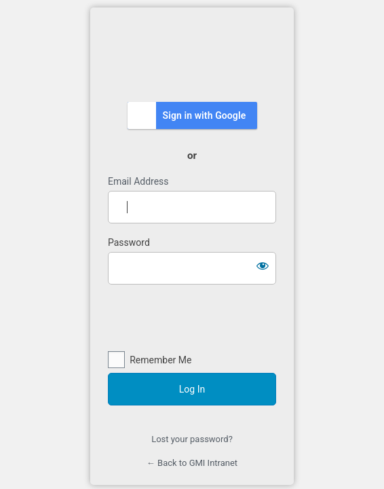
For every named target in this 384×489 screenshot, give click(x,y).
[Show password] (262, 265)
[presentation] (192, 318)
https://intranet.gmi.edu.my (192, 53)
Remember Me (160, 360)
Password (129, 242)
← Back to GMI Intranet (192, 463)
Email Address (138, 181)
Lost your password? (192, 439)
